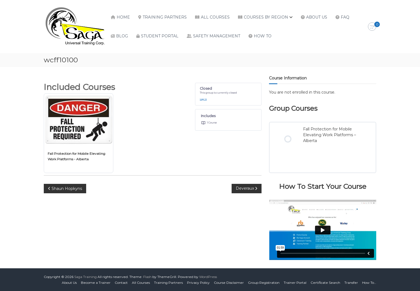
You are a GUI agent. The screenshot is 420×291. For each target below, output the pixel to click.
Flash (147, 277)
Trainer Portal (295, 282)
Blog (122, 36)
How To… (369, 282)
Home (123, 17)
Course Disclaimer (229, 282)
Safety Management (216, 36)
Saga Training (85, 277)
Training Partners (165, 17)
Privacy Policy (198, 282)
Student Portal (159, 36)
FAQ (345, 17)
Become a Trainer (96, 282)
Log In (203, 99)
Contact (121, 282)
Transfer (351, 282)
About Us (316, 17)
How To (263, 36)
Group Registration (264, 282)
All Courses (215, 17)
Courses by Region (266, 17)
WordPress (208, 277)
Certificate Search (325, 282)
